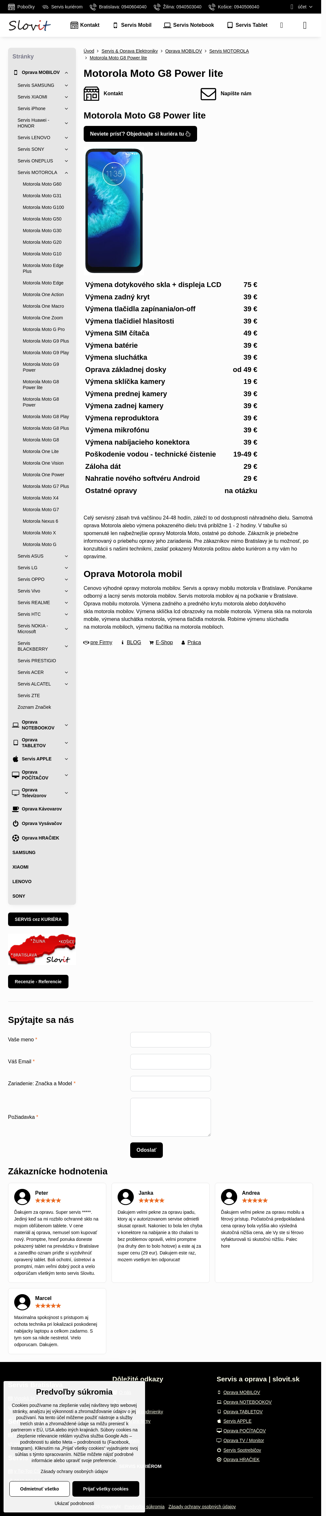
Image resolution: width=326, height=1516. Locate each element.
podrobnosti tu (34, 1442)
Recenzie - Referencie (38, 981)
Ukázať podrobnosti (74, 1503)
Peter (41, 1193)
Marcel (43, 1298)
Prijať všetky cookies (106, 1488)
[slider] (48, 1200)
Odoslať (147, 1150)
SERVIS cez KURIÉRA (38, 919)
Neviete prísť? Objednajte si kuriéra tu (140, 134)
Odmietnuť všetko (39, 1488)
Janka (146, 1193)
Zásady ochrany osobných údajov (202, 1506)
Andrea (251, 1193)
